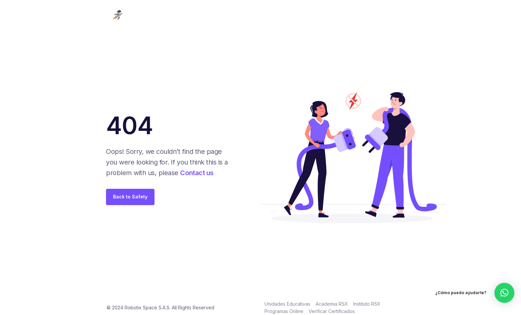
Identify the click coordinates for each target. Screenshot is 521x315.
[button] (504, 287)
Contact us (196, 173)
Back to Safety (130, 196)
